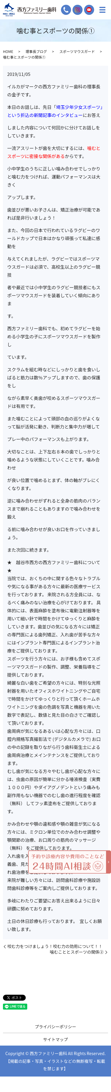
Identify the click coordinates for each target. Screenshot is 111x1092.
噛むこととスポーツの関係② (77, 952)
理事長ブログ (36, 51)
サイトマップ (55, 1039)
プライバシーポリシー (55, 1027)
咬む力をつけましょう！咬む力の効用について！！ (55, 946)
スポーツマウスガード (77, 51)
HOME (8, 51)
